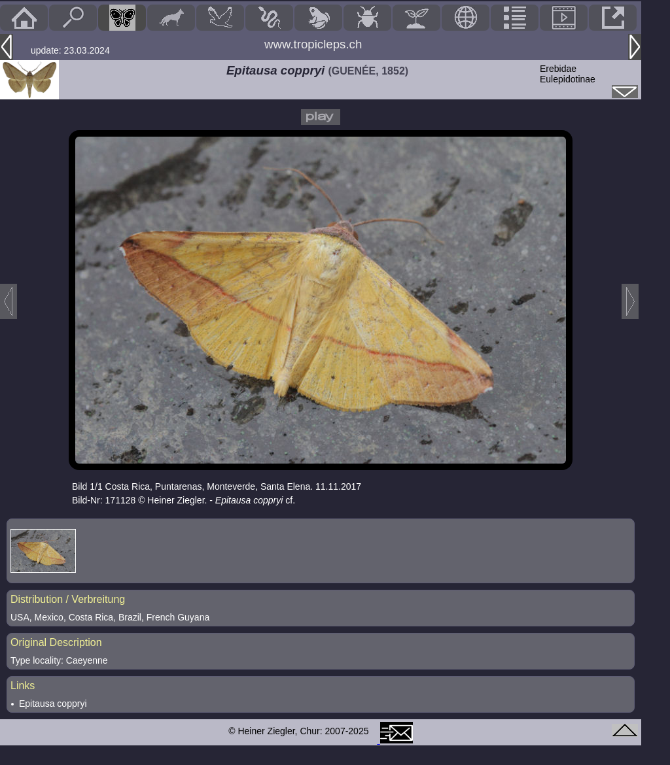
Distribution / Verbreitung (67, 599)
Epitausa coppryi (53, 703)
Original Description (56, 642)
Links (22, 685)
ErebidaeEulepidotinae (567, 73)
